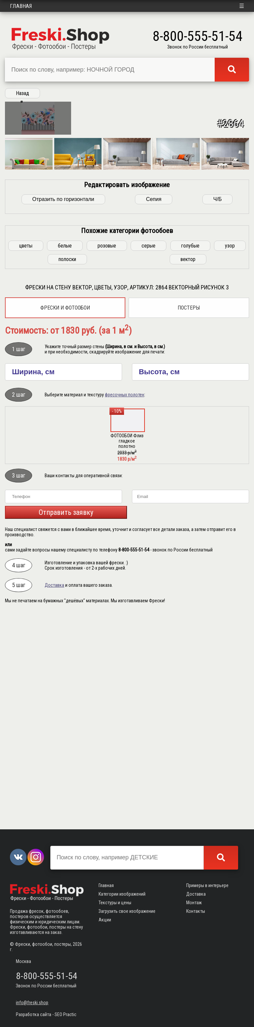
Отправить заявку (66, 724)
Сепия (153, 411)
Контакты (195, 911)
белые (65, 457)
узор (230, 457)
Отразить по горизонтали (63, 411)
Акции (105, 919)
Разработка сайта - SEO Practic (46, 1014)
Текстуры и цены (115, 902)
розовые (107, 457)
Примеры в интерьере (207, 885)
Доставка (54, 796)
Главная (21, 6)
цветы (25, 457)
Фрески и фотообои (65, 519)
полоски (67, 471)
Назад (22, 93)
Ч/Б (217, 411)
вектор (188, 471)
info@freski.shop (32, 1002)
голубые (190, 457)
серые (148, 457)
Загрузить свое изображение (127, 911)
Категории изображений (122, 894)
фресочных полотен (124, 606)
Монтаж (194, 902)
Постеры (189, 519)
